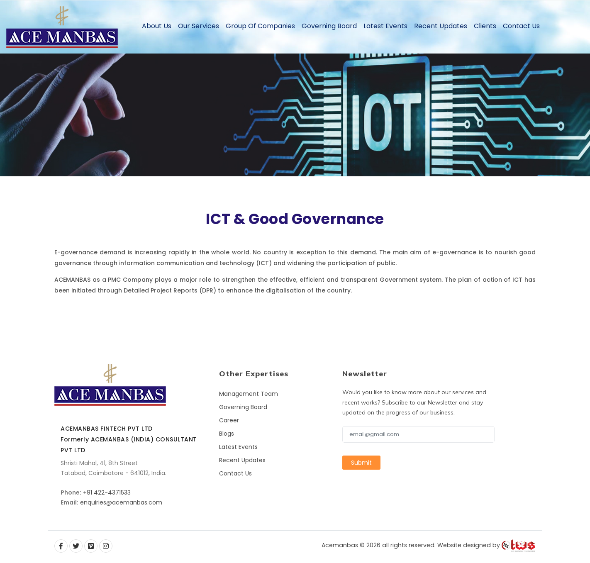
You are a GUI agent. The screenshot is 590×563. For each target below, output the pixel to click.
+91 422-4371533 (107, 492)
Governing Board (329, 26)
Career (229, 420)
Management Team (248, 394)
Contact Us (521, 26)
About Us (156, 26)
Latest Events (385, 26)
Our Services (198, 26)
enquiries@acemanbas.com (121, 502)
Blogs (226, 433)
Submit (361, 462)
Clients (485, 26)
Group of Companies (260, 26)
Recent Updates (440, 26)
